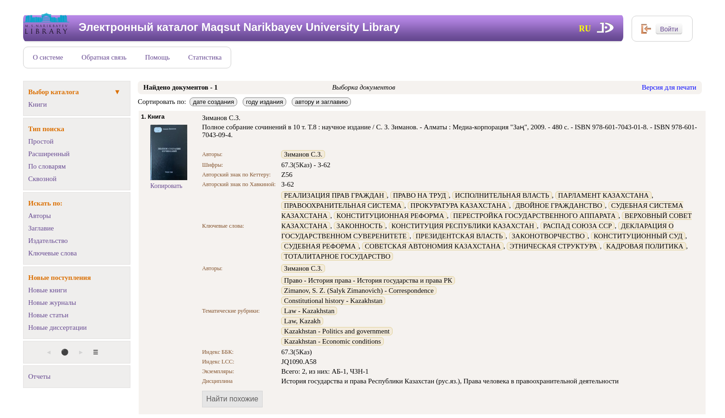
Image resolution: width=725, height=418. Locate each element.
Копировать (166, 185)
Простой (41, 141)
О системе (48, 57)
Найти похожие (232, 399)
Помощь (157, 57)
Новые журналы (52, 302)
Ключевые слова (52, 253)
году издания (264, 101)
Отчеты (39, 376)
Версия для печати (669, 87)
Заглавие (41, 228)
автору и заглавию (321, 101)
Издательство (48, 240)
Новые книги (47, 290)
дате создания (213, 101)
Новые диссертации (57, 327)
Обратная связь (103, 57)
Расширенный (49, 154)
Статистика (204, 57)
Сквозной (42, 178)
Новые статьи (48, 315)
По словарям (47, 166)
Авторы (39, 215)
